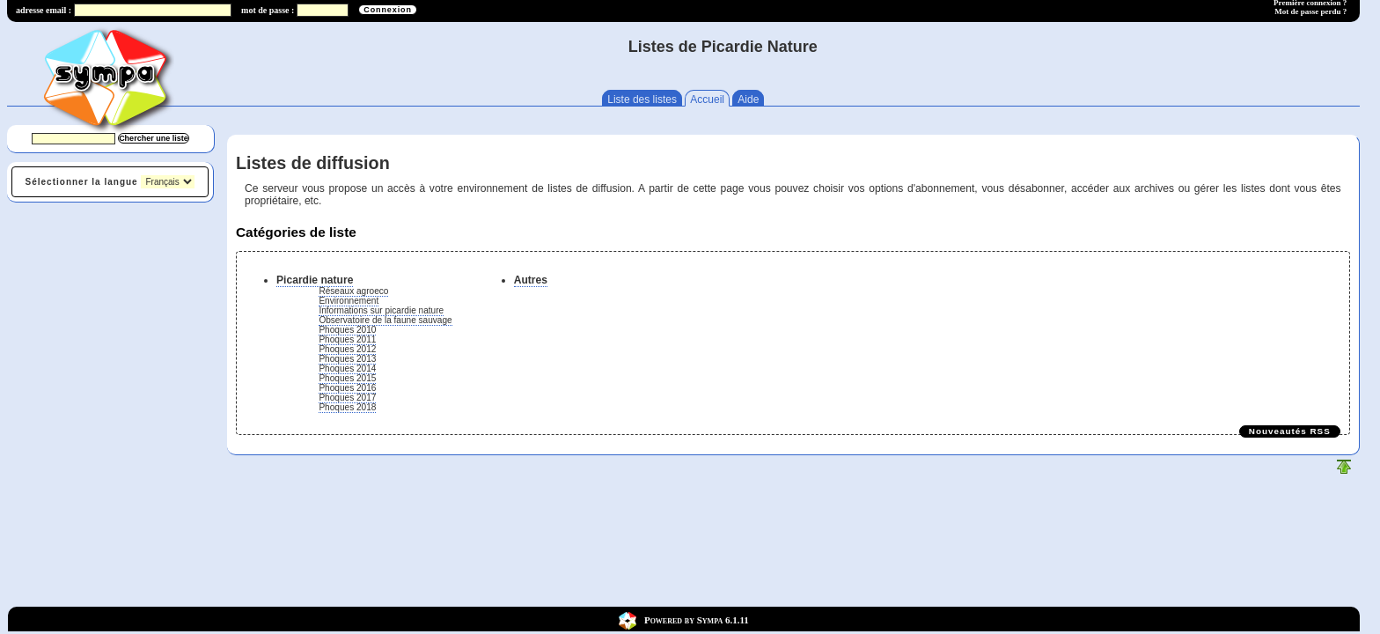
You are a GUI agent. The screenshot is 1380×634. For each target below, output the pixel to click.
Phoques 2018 (347, 407)
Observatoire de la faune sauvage (385, 320)
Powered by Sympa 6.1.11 (696, 619)
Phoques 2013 (347, 359)
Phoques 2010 (347, 330)
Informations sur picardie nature (381, 310)
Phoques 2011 (347, 339)
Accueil (707, 99)
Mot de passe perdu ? (1310, 11)
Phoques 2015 (347, 378)
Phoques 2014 (347, 368)
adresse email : (43, 10)
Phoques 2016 (347, 388)
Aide (748, 99)
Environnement (348, 301)
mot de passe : (267, 10)
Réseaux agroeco (353, 291)
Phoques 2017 (347, 397)
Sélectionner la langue (82, 182)
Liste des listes (642, 99)
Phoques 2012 (347, 349)
